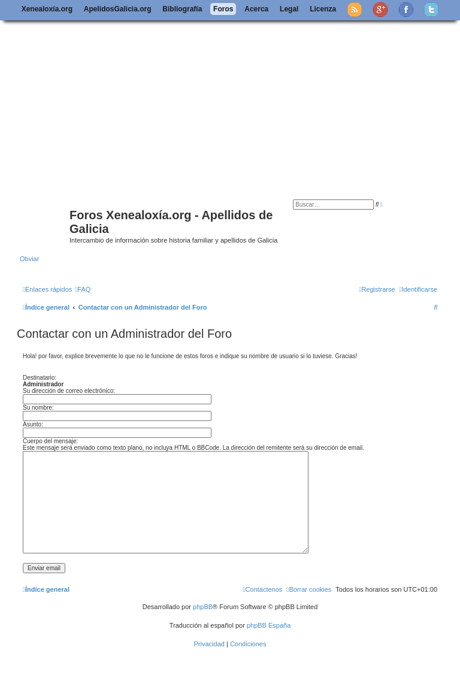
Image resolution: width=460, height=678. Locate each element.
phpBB (203, 606)
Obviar (29, 258)
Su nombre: (38, 407)
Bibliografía (182, 9)
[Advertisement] (230, 109)
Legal (289, 9)
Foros (223, 9)
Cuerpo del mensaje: (50, 441)
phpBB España (268, 625)
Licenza (323, 9)
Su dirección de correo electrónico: (69, 391)
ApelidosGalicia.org (118, 9)
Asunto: (33, 424)
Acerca (256, 9)
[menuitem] (82, 289)
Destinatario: (39, 377)
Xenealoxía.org (47, 9)
